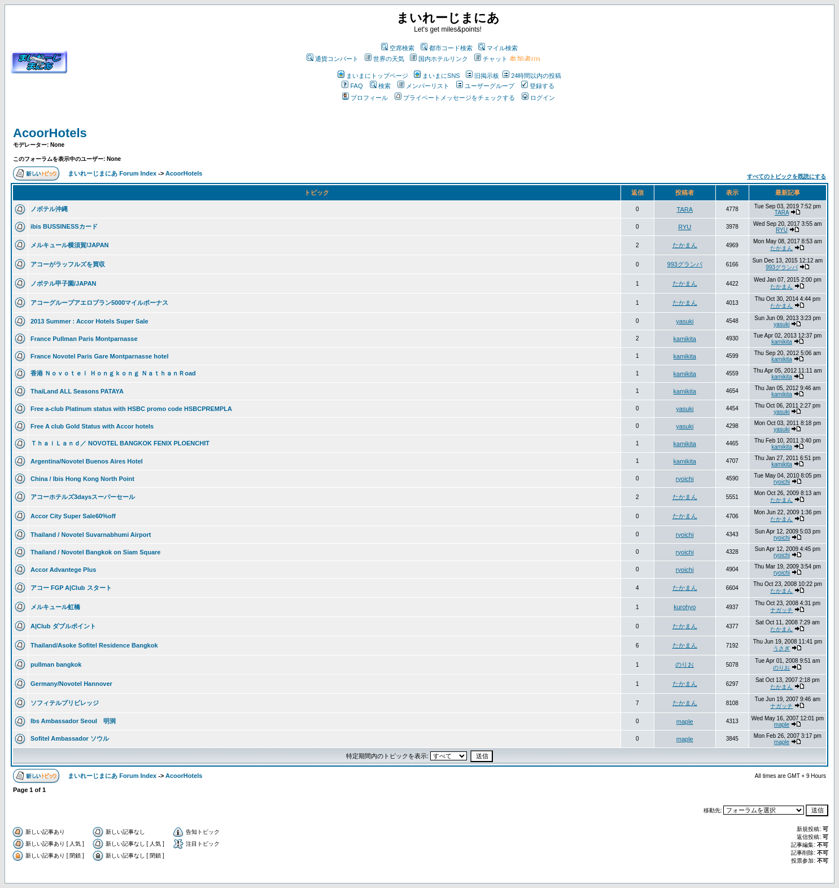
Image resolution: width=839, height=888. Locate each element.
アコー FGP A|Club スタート (71, 587)
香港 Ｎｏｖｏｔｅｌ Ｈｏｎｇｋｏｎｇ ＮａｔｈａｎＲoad (113, 373)
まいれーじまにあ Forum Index (112, 173)
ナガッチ (781, 610)
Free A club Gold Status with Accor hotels (92, 426)
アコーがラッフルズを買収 (67, 264)
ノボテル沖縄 (49, 208)
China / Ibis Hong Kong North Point (82, 478)
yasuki (684, 321)
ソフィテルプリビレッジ (64, 702)
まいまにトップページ (373, 75)
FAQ (352, 85)
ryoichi (685, 478)
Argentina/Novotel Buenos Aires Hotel (86, 461)
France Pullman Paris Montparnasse (84, 338)
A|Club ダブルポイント (63, 626)
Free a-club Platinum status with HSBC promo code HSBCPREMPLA (131, 408)
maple (684, 721)
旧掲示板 (482, 75)
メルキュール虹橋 (55, 606)
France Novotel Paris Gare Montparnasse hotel (99, 356)
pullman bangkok (55, 664)
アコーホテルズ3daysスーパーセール (82, 496)
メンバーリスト (423, 85)
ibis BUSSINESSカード (64, 226)
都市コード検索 (447, 48)
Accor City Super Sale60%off (73, 516)
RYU (684, 227)
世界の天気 (384, 58)
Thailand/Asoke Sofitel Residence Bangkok (94, 645)
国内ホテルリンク (439, 58)
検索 (380, 85)
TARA (685, 209)
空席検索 (397, 48)
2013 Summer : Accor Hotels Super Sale (89, 321)
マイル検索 (498, 48)
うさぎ (781, 648)
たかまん (684, 245)
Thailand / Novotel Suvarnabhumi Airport (90, 534)
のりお (684, 664)
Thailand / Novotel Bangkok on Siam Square (95, 552)
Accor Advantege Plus (63, 569)
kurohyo (685, 606)
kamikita (685, 338)
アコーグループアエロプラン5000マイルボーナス (99, 302)
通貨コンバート (333, 58)
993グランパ (684, 264)
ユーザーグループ (485, 85)
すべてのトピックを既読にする (786, 176)
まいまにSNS (437, 75)
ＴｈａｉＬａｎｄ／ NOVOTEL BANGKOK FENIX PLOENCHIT (119, 443)
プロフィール (365, 97)
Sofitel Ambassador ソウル (69, 738)
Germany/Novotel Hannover (71, 683)
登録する (537, 85)
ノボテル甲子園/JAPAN (63, 283)
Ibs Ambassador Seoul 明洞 (73, 721)
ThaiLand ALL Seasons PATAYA (77, 391)
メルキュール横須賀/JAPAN (69, 245)
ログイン (538, 97)
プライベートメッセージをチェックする (455, 97)
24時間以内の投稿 (531, 75)
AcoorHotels (50, 133)
